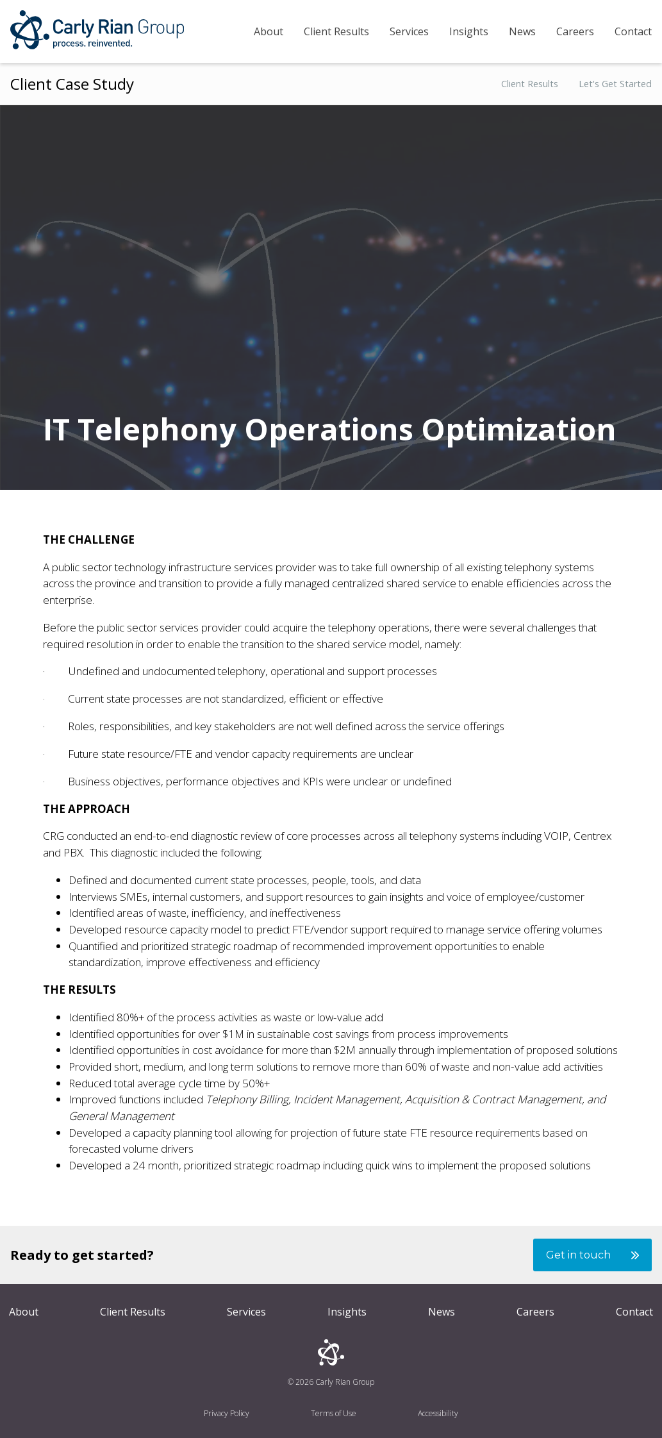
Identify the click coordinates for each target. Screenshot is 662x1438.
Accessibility (438, 1413)
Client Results (336, 31)
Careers (575, 31)
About (268, 31)
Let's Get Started (615, 84)
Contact (633, 31)
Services (409, 31)
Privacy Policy (226, 1413)
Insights (468, 31)
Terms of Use (333, 1413)
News (522, 31)
